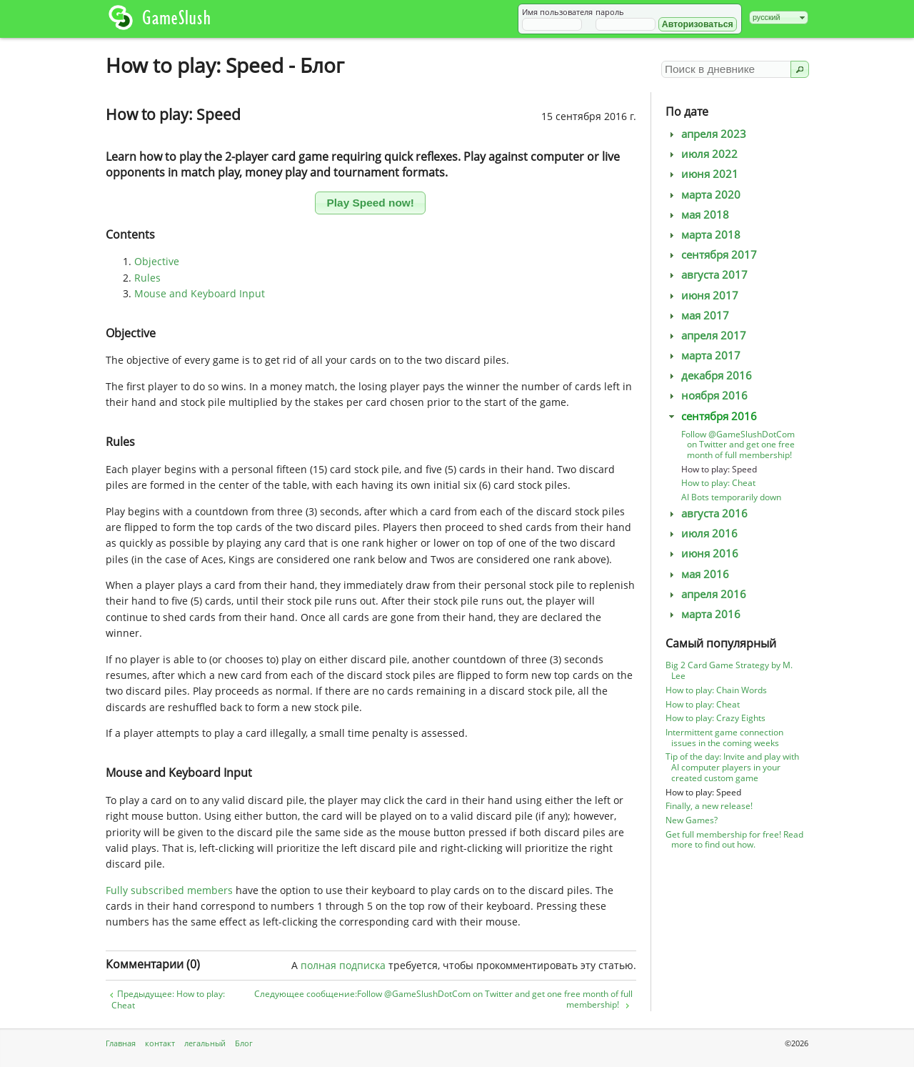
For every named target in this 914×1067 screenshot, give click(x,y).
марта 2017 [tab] (703, 355)
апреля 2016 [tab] (706, 594)
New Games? (692, 820)
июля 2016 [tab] (702, 533)
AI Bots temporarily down (731, 497)
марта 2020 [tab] (703, 194)
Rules (147, 277)
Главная (121, 1043)
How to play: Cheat (718, 483)
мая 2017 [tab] (697, 315)
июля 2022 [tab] (702, 154)
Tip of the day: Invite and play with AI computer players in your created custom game (732, 767)
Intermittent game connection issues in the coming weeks (724, 737)
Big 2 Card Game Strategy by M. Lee (729, 670)
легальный (205, 1043)
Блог (244, 1043)
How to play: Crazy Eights (715, 718)
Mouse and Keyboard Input (199, 293)
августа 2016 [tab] (707, 513)
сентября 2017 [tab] (711, 254)
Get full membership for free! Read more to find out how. (734, 839)
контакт (160, 1043)
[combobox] (778, 17)
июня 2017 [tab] (702, 295)
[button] (697, 24)
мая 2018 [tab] (697, 214)
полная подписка (343, 965)
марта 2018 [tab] (703, 234)
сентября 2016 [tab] (711, 416)
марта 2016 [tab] (703, 614)
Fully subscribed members (169, 890)
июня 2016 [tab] (702, 553)
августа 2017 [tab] (707, 274)
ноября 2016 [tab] (707, 395)
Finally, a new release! (709, 806)
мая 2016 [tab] (697, 574)
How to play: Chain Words (716, 690)
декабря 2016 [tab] (709, 375)
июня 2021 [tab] (702, 174)
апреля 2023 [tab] (706, 134)
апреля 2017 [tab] (706, 335)
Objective (156, 261)
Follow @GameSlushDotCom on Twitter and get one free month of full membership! (738, 445)
